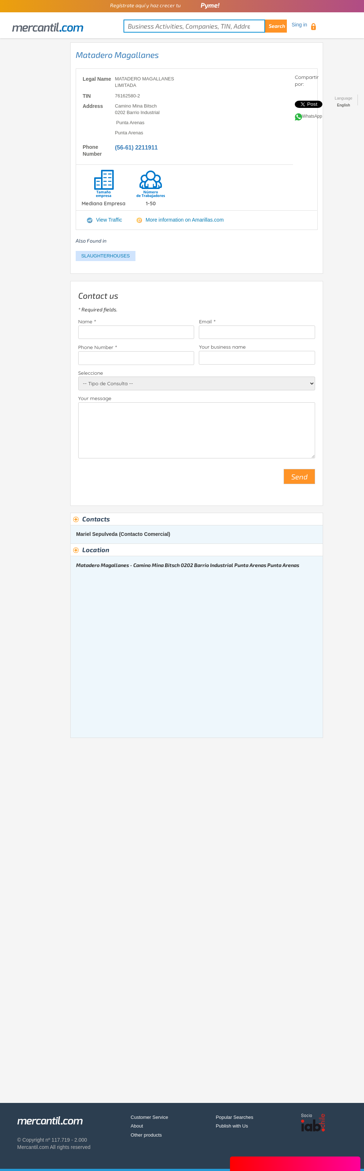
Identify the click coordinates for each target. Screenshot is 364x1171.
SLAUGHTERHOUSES (105, 256)
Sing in (299, 25)
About (137, 1126)
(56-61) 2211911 (136, 147)
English (343, 105)
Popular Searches (234, 1117)
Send (299, 476)
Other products (146, 1135)
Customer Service (149, 1117)
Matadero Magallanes (117, 55)
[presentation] (133, 479)
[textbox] (205, 26)
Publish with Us (232, 1126)
